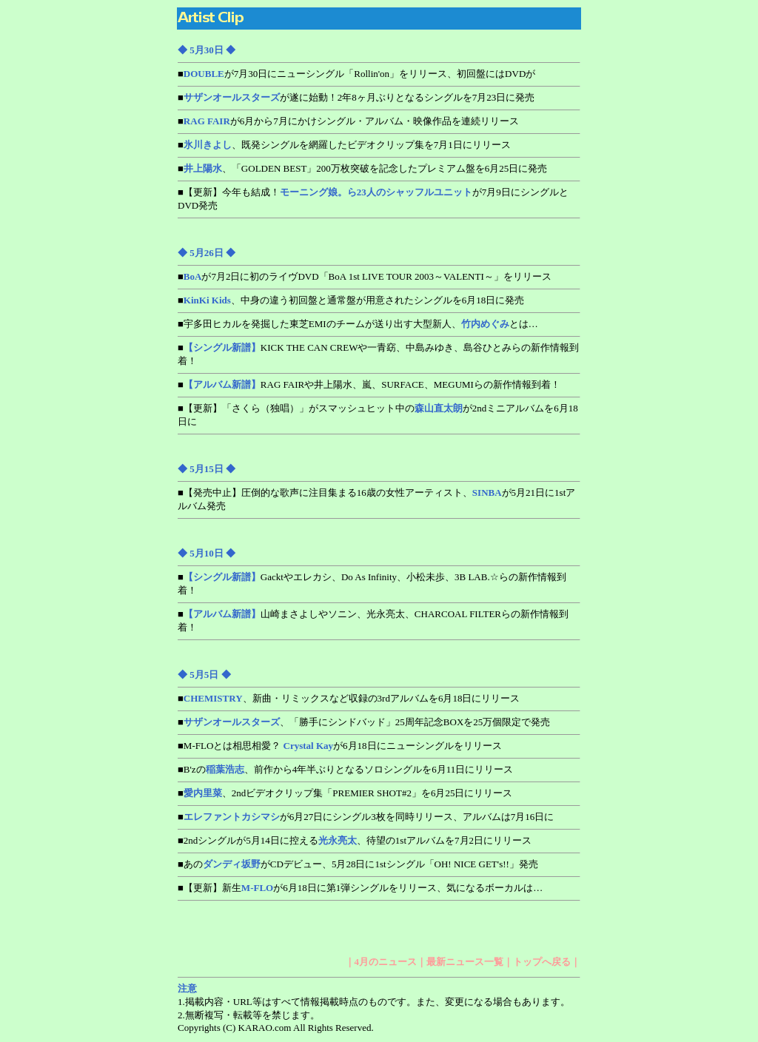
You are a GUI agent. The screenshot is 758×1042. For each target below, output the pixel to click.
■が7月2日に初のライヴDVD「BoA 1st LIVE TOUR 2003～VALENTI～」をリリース (364, 276)
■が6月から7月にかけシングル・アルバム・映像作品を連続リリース (348, 121)
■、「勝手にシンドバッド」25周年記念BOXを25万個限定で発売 (364, 721)
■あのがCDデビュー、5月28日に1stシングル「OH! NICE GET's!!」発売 (358, 864)
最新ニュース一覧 (464, 961)
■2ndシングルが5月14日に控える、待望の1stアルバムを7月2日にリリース (354, 840)
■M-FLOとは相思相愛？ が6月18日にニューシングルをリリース (340, 745)
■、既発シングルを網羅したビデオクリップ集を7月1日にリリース (344, 144)
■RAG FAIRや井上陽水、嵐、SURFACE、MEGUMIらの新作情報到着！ (369, 384)
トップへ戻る (542, 961)
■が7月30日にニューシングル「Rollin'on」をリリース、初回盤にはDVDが (356, 73)
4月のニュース (386, 961)
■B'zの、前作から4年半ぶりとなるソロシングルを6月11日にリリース (345, 769)
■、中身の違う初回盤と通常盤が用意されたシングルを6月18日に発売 (351, 300)
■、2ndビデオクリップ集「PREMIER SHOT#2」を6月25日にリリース (345, 793)
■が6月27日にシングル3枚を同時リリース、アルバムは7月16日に (366, 816)
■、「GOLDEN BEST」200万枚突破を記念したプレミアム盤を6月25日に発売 (362, 168)
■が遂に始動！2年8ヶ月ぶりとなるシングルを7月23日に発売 (356, 97)
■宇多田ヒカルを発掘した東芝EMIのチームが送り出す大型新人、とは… (358, 323)
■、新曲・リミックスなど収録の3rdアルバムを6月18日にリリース (349, 698)
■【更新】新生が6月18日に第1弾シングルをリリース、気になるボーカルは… (360, 887)
